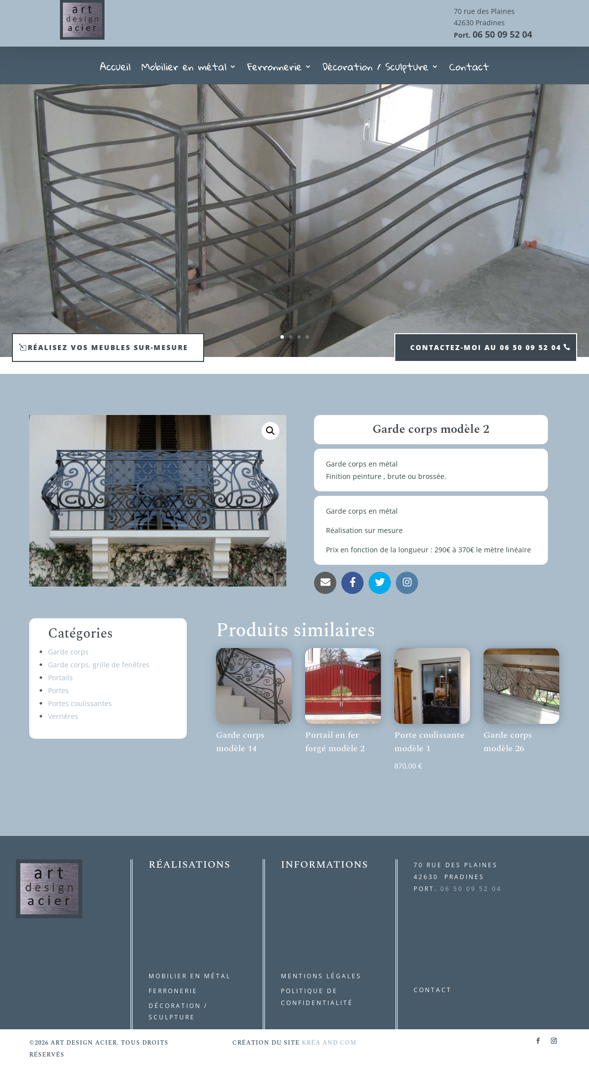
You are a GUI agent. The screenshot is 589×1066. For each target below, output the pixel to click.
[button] (270, 431)
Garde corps (68, 651)
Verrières (63, 716)
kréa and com (329, 1043)
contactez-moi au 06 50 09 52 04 (485, 347)
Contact (469, 69)
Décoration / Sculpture (375, 69)
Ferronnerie (274, 69)
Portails (60, 677)
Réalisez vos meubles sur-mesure (108, 347)
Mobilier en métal (184, 69)
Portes (58, 690)
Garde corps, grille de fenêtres (99, 664)
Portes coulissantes (80, 703)
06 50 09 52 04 (502, 34)
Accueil (115, 69)
